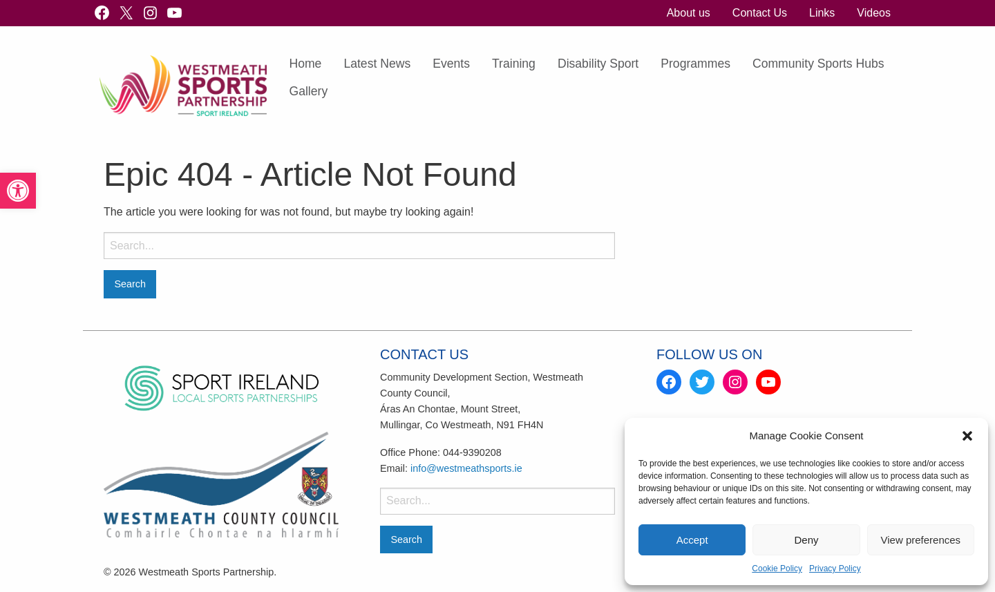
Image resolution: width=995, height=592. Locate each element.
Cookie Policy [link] (777, 568)
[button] (967, 436)
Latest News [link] (376, 63)
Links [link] (822, 13)
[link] (18, 191)
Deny (806, 540)
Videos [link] (874, 13)
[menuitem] (688, 13)
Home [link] (305, 63)
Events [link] (451, 63)
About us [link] (688, 13)
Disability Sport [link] (598, 63)
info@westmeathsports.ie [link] (466, 468)
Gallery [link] (308, 91)
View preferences (921, 540)
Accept (692, 540)
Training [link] (514, 63)
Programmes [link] (695, 63)
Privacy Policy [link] (835, 568)
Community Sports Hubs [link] (818, 63)
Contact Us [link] (759, 13)
